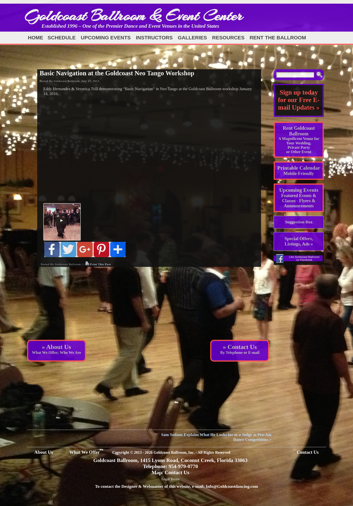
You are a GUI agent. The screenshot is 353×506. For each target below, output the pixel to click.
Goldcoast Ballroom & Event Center (134, 16)
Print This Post (100, 264)
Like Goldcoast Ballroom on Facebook (304, 258)
